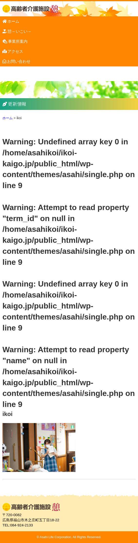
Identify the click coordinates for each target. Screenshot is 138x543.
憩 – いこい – (19, 31)
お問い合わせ (18, 61)
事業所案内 (18, 41)
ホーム (13, 21)
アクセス (15, 51)
